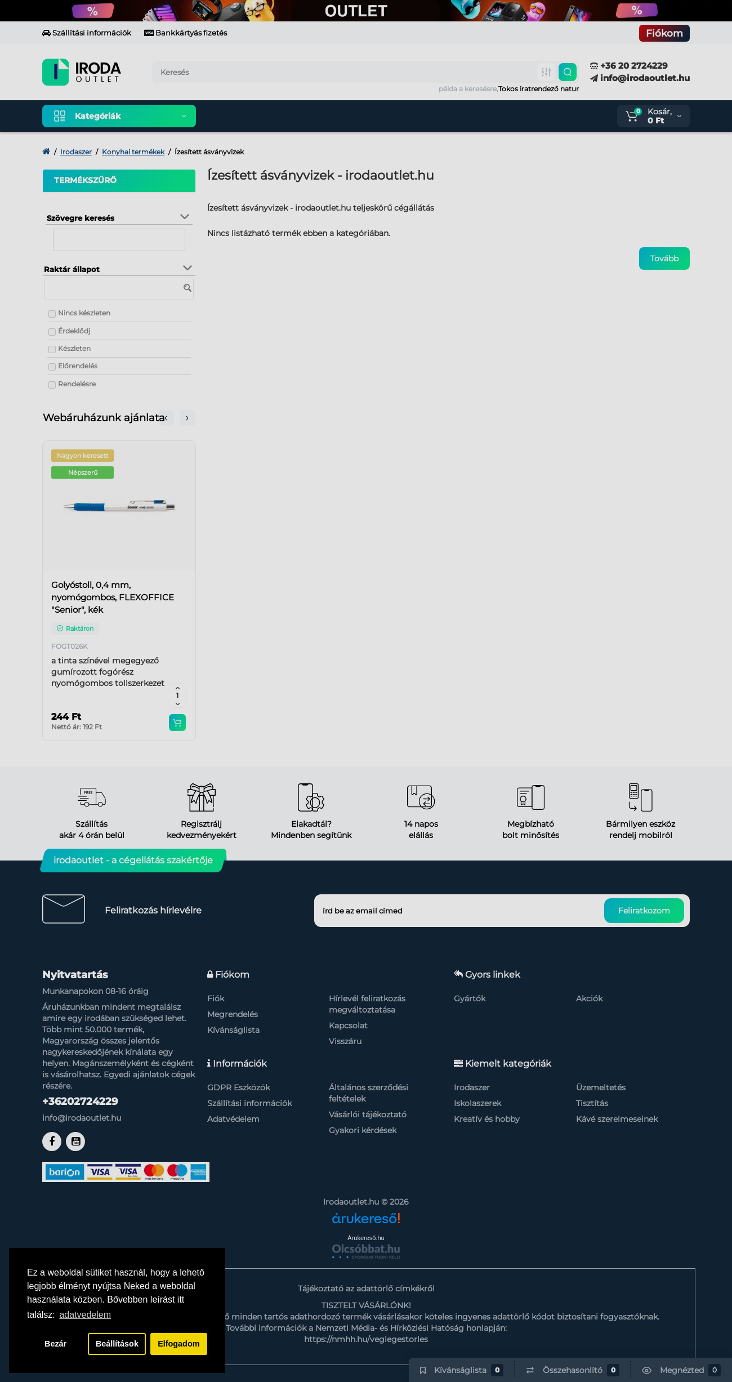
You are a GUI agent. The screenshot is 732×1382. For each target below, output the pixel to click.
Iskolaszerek (477, 1103)
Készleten (74, 348)
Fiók (215, 998)
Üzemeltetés (601, 1087)
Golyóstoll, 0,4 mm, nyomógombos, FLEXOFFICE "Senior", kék (112, 597)
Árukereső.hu (365, 1237)
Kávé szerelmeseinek (617, 1119)
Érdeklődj (74, 331)
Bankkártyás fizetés (185, 32)
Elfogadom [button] (178, 1343)
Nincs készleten (84, 313)
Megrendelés (232, 1014)
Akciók (589, 998)
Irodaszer (472, 1087)
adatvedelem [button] (85, 1314)
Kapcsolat (348, 1025)
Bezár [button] (55, 1343)
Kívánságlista (233, 1030)
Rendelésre (77, 384)
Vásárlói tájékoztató (368, 1114)
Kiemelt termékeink (258, 116)
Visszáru (345, 1041)
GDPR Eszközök (238, 1087)
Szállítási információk (86, 32)
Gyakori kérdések (362, 1130)
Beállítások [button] (117, 1343)
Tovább (664, 258)
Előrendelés (77, 366)
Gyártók (469, 998)
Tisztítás (592, 1103)
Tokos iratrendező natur (538, 88)
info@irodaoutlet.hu (640, 78)
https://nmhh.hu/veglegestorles (366, 1339)
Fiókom (664, 33)
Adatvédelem (233, 1119)
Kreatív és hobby (487, 1119)
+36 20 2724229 (629, 65)
